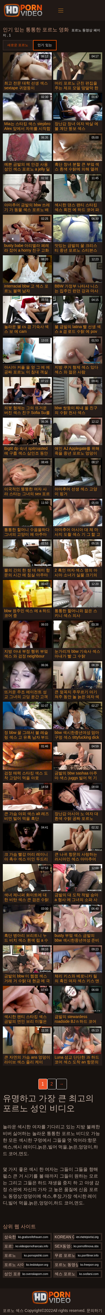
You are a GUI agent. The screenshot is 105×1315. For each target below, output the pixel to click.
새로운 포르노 (17, 45)
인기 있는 (45, 45)
